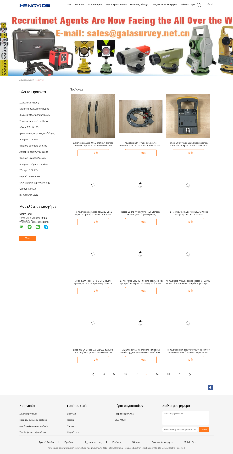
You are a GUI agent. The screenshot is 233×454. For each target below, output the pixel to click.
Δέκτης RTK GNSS (29, 127)
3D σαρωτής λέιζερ (29, 195)
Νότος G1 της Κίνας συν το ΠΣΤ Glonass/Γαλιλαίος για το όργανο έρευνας (140, 213)
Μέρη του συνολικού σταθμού (34, 109)
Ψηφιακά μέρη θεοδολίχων (32, 158)
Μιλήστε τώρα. (188, 4)
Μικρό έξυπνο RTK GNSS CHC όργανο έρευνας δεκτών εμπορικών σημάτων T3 (93, 282)
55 (114, 374)
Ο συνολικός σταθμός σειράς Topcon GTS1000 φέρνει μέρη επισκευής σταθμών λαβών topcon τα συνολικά (188, 282)
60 (168, 374)
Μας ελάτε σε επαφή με (165, 4)
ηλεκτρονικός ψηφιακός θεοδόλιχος (37, 133)
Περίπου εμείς (95, 4)
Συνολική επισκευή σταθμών (33, 121)
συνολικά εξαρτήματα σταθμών (34, 115)
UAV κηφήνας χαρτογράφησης (34, 182)
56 (125, 374)
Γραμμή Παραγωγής (124, 414)
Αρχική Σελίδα (46, 442)
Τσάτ (28, 238)
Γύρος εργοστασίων (116, 4)
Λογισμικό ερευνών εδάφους (33, 152)
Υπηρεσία (71, 426)
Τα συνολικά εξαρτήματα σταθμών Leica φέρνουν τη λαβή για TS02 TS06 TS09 (93, 213)
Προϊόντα (79, 4)
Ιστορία (70, 420)
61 (179, 374)
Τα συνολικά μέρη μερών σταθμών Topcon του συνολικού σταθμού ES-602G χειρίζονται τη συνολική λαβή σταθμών (188, 351)
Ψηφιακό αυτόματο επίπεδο (33, 145)
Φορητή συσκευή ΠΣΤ (30, 176)
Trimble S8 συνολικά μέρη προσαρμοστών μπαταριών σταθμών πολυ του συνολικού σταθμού (188, 144)
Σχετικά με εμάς (93, 442)
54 (104, 374)
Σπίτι (69, 4)
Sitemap (136, 442)
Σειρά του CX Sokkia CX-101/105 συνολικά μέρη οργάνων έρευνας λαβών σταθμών (93, 351)
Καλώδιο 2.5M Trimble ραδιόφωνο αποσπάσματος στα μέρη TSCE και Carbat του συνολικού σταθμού (140, 144)
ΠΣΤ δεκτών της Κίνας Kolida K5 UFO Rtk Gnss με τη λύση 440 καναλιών (188, 213)
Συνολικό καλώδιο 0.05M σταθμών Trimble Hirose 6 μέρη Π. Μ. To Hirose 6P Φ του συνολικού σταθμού (93, 144)
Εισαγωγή (71, 414)
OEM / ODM (120, 420)
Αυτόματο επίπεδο (28, 139)
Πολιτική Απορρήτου (162, 442)
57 (136, 374)
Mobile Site (190, 442)
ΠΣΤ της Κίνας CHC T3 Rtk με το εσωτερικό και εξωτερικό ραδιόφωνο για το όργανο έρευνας (141, 282)
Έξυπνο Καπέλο (27, 188)
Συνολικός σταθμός (29, 102)
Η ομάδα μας (73, 432)
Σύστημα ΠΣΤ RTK (28, 170)
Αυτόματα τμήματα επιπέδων (33, 164)
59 (157, 374)
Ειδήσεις (117, 442)
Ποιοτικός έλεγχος (139, 4)
